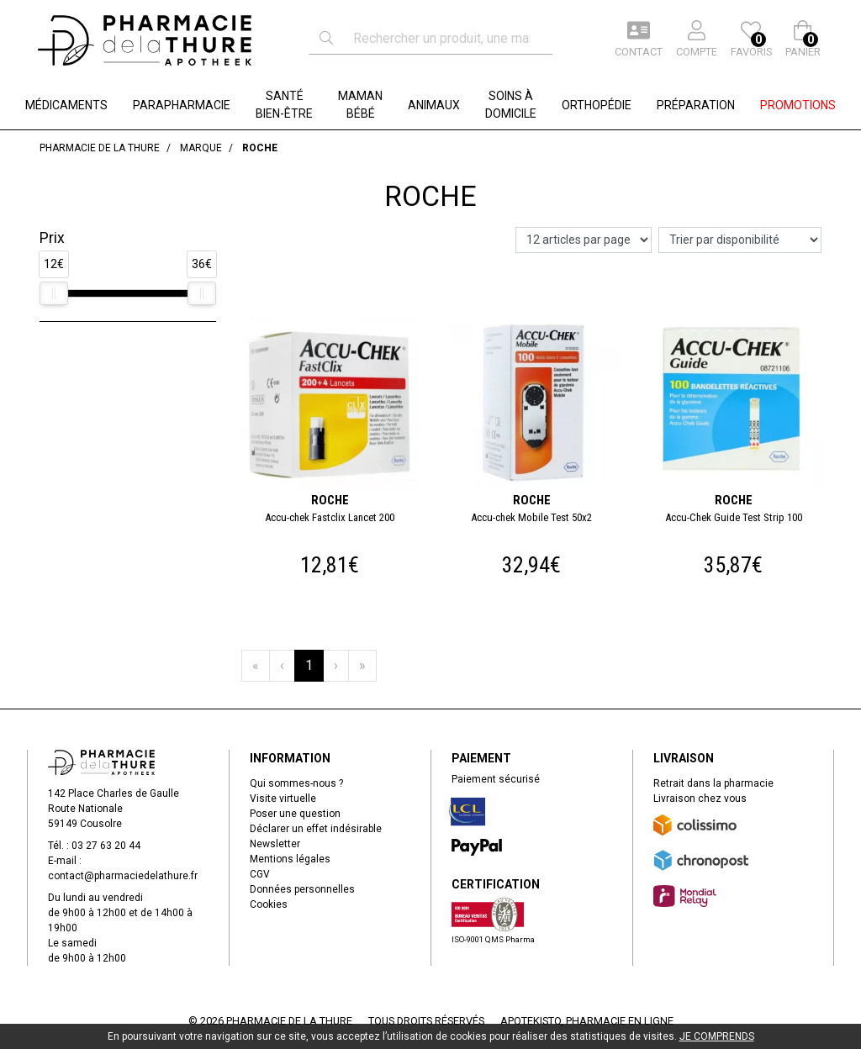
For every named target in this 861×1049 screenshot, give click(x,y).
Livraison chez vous (700, 798)
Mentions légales (290, 859)
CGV (260, 874)
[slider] (54, 293)
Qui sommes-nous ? (296, 783)
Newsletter (275, 844)
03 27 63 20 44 (105, 845)
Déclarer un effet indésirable (316, 829)
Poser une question (295, 814)
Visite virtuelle (283, 798)
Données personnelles (302, 889)
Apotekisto (586, 1021)
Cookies (269, 904)
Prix (52, 237)
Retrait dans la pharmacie (713, 783)
